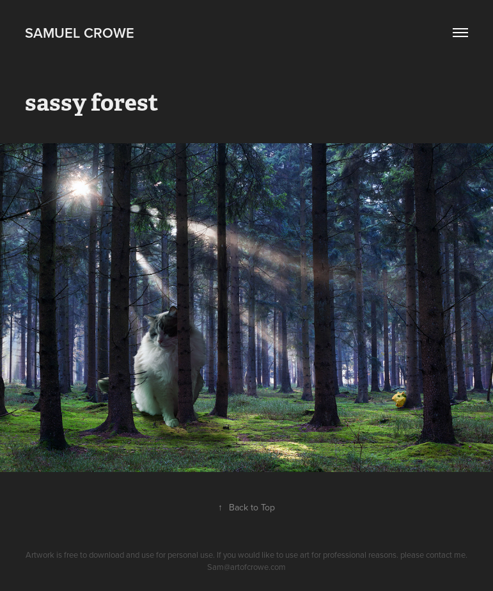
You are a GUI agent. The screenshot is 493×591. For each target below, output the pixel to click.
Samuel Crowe (79, 32)
